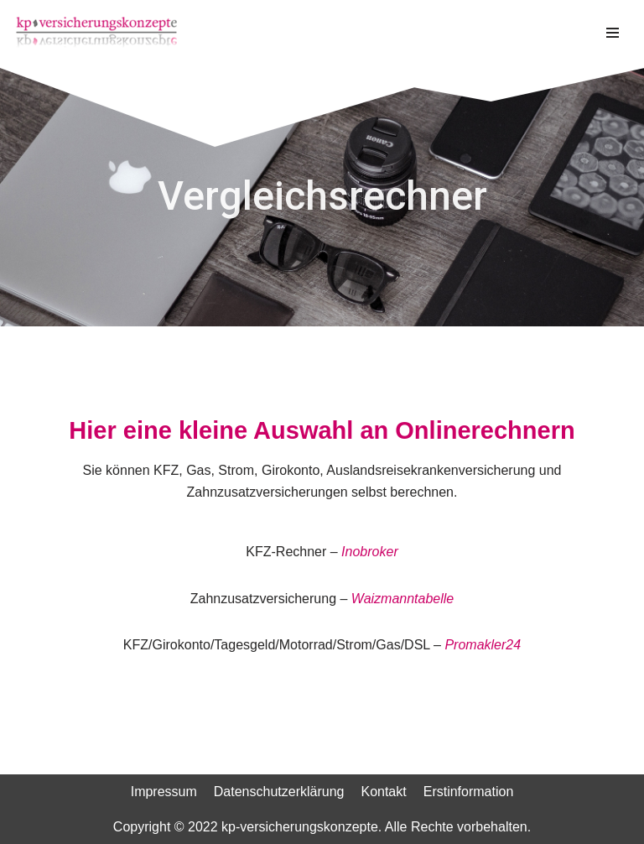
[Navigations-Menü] (612, 32)
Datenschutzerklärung (279, 791)
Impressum (164, 791)
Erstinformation (468, 791)
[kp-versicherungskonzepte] (96, 33)
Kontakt (383, 791)
